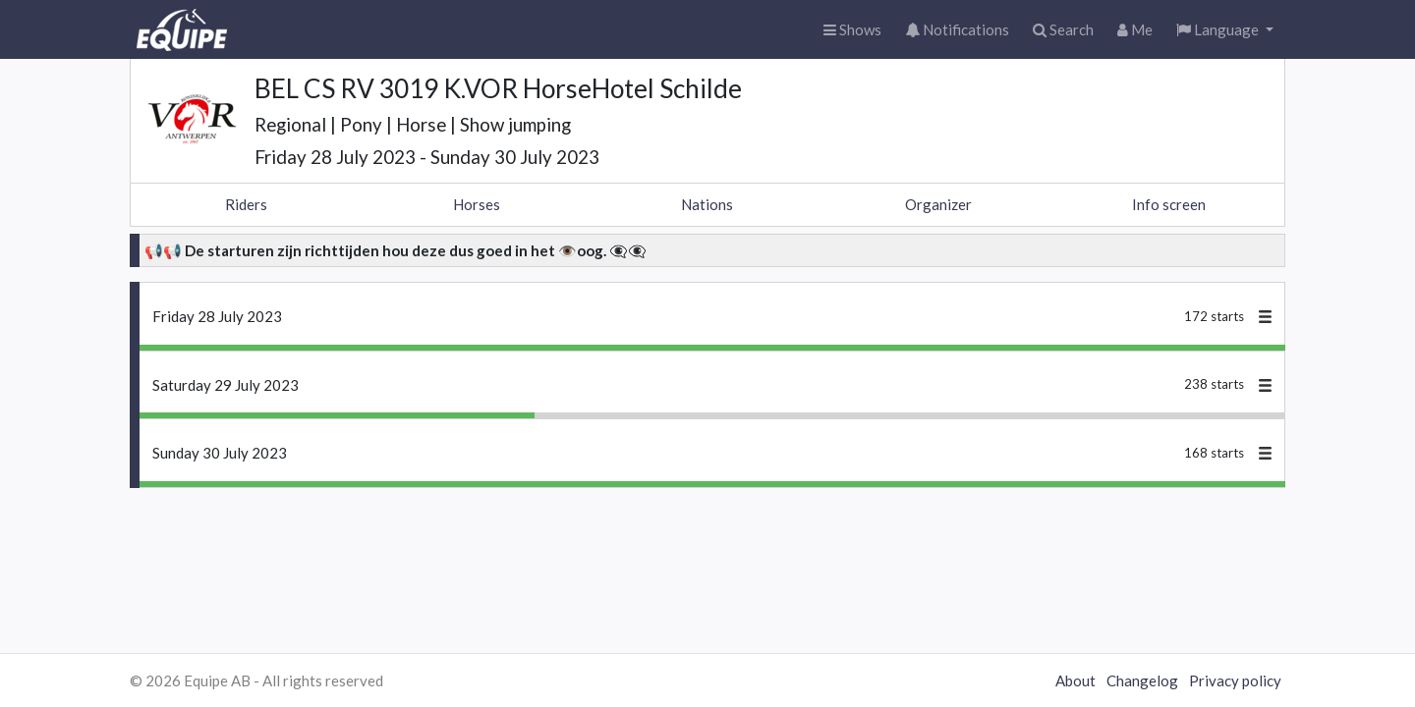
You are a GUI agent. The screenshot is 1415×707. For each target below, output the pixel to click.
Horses (476, 204)
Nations (707, 204)
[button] (1224, 30)
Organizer (938, 204)
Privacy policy (1235, 680)
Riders (246, 204)
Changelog (1142, 680)
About (1075, 680)
